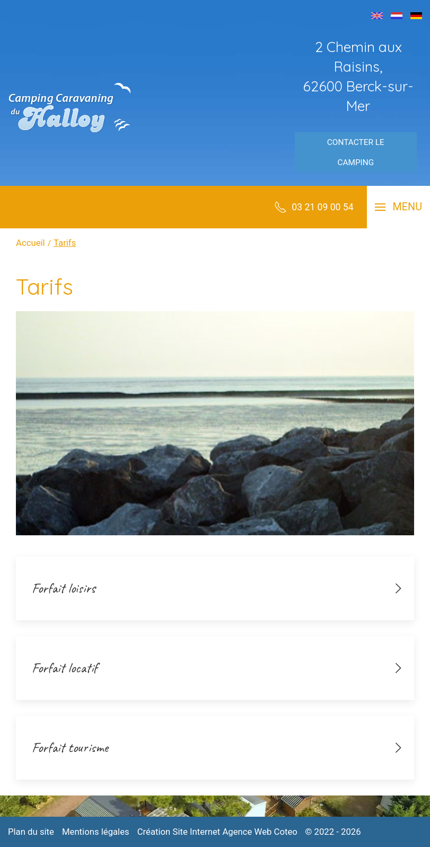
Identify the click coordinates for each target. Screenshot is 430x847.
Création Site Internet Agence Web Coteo (217, 831)
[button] (398, 207)
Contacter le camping (355, 152)
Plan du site (31, 831)
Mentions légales (95, 831)
